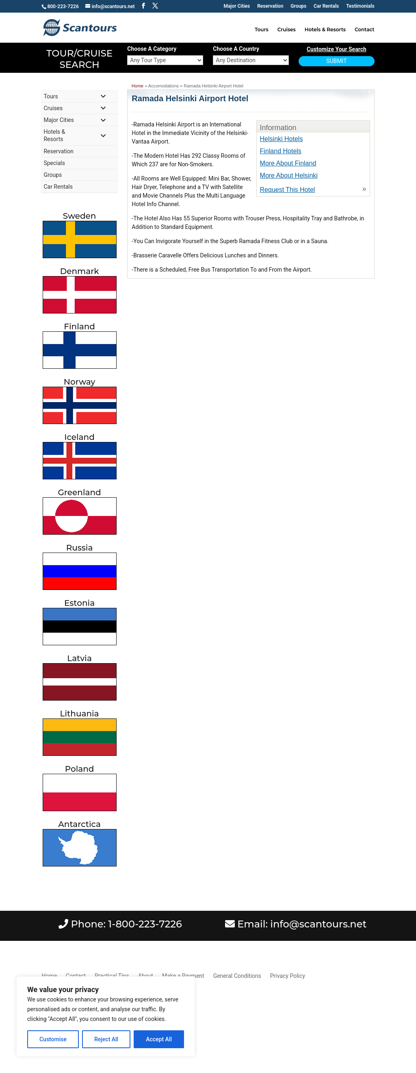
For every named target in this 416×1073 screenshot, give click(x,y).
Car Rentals (326, 6)
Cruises (286, 29)
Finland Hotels (280, 151)
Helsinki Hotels (281, 138)
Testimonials (360, 6)
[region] (105, 1016)
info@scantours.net (318, 924)
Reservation (270, 6)
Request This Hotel (287, 189)
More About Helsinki (289, 175)
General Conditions (237, 976)
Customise (53, 1039)
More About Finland (288, 163)
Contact (365, 29)
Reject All (106, 1039)
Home (137, 85)
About (145, 976)
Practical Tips (112, 976)
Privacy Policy (287, 976)
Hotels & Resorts (325, 29)
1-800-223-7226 (145, 924)
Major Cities (236, 6)
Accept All (159, 1039)
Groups (298, 6)
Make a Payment (183, 976)
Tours (262, 29)
